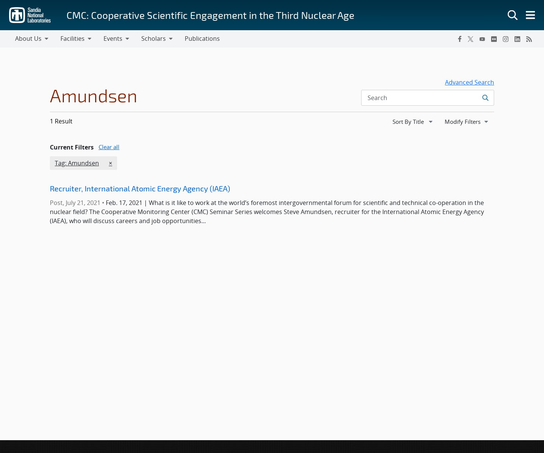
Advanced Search (469, 82)
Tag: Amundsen (76, 162)
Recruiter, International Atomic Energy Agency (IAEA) (140, 188)
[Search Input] (427, 98)
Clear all (109, 147)
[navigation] (413, 121)
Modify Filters (469, 121)
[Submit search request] (485, 98)
